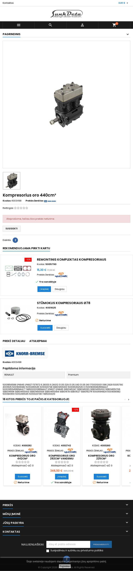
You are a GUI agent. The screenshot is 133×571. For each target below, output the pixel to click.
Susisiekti (12, 228)
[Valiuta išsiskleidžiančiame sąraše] (124, 3)
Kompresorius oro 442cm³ (22, 457)
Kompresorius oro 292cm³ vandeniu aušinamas (62, 458)
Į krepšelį (44, 289)
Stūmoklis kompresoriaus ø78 (63, 303)
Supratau (65, 566)
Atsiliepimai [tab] (38, 341)
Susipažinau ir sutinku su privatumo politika (76, 550)
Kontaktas (8, 2)
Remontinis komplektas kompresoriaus (71, 259)
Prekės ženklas (34, 200)
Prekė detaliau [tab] (14, 341)
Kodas (7, 200)
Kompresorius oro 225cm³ (101, 457)
